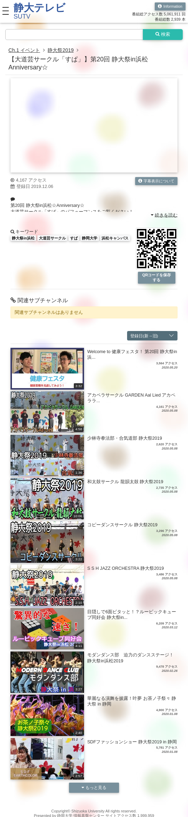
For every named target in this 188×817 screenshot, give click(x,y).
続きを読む (164, 214)
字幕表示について (156, 181)
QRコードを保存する (156, 277)
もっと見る (94, 787)
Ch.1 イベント (24, 50)
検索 (162, 34)
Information (170, 6)
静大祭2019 (61, 50)
